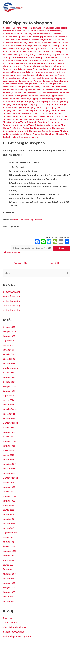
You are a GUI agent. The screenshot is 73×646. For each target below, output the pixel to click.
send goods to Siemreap (35, 83)
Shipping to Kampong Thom (42, 104)
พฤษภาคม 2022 (9, 505)
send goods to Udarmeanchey (26, 92)
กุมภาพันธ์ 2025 (9, 354)
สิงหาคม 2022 (9, 491)
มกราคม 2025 (9, 358)
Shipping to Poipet (12, 113)
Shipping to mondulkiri (13, 110)
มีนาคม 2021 (8, 569)
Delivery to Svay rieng (46, 54)
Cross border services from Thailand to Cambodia (35, 29)
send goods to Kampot (50, 69)
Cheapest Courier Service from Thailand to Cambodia (28, 27)
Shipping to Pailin (33, 110)
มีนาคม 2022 (8, 514)
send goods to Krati (50, 72)
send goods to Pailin (32, 75)
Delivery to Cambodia (13, 33)
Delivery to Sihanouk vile (41, 51)
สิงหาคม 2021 (9, 546)
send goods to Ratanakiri (51, 80)
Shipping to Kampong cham (27, 101)
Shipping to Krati (56, 107)
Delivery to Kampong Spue (33, 36)
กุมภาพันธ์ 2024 (10, 409)
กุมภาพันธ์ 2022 (9, 519)
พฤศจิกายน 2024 (10, 368)
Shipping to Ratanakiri (34, 116)
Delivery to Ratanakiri (40, 48)
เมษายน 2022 (8, 509)
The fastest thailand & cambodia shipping (36, 135)
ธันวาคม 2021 (8, 528)
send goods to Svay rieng (15, 89)
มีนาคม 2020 (8, 596)
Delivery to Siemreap (18, 51)
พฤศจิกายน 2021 (10, 532)
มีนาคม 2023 (8, 459)
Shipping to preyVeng (13, 116)
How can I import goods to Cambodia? (32, 60)
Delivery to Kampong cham (37, 33)
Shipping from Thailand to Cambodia (31, 95)
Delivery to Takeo (25, 57)
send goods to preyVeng (26, 80)
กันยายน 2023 (9, 432)
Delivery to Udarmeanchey (47, 57)
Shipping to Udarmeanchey (47, 125)
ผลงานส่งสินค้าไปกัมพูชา (13, 631)
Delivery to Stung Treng (24, 54)
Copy (61, 248)
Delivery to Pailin (49, 42)
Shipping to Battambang (41, 98)
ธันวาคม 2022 (9, 473)
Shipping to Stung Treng (14, 122)
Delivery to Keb (36, 39)
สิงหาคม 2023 (9, 436)
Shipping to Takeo (25, 125)
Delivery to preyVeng (19, 48)
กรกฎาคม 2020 (9, 587)
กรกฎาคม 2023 (9, 441)
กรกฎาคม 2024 (9, 386)
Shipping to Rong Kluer (56, 116)
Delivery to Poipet (24, 45)
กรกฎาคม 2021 (9, 550)
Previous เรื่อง (19, 262)
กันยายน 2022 (9, 486)
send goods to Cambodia (28, 63)
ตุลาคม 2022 (8, 482)
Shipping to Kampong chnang (54, 101)
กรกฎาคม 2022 (9, 496)
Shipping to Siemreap (13, 119)
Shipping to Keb (19, 107)
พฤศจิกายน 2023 (10, 422)
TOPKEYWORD (10, 622)
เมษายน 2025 (8, 345)
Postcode (7, 618)
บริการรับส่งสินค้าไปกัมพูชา (14, 627)
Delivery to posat (42, 45)
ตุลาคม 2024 (8, 372)
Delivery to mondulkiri (29, 42)
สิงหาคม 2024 (9, 381)
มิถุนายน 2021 (8, 555)
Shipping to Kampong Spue (15, 104)
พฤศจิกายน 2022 (10, 477)
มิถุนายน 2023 (9, 445)
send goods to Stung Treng (53, 86)
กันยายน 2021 (8, 541)
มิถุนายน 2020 (9, 592)
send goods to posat (40, 77)
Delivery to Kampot (19, 39)
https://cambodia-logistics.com (27, 219)
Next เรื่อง (56, 262)
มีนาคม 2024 (8, 404)
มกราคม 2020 (9, 601)
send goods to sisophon (27, 86)
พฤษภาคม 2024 (10, 395)
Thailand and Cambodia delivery (44, 130)
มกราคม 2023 (9, 468)
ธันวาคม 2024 (9, 363)
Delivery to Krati (11, 42)
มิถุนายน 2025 (9, 336)
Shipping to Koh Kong (37, 107)
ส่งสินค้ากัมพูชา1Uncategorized (17, 636)
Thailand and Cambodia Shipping (48, 133)
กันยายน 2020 (9, 583)
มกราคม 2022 (9, 523)
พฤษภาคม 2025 (9, 340)
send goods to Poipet (19, 77)
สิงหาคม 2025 (9, 327)
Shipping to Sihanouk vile (35, 119)
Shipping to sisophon (58, 119)
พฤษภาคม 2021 (9, 560)
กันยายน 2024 (9, 377)
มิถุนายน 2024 (9, 391)
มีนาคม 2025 (8, 349)
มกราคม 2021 (8, 578)
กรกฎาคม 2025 (9, 331)
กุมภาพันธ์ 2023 (9, 464)
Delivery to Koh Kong (54, 39)
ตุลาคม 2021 (8, 537)
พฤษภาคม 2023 (9, 450)
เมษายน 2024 (8, 400)
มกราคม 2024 (9, 413)
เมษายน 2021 (8, 564)
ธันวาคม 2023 (9, 418)
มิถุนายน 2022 (9, 500)
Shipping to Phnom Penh (53, 110)
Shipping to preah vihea (50, 113)
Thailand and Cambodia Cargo (36, 128)
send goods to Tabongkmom (41, 89)
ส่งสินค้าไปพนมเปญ (11, 291)
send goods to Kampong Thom (23, 69)
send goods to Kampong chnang (24, 66)
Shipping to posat (30, 113)
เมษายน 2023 (8, 455)
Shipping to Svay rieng (37, 122)
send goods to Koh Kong (28, 72)
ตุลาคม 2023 (8, 427)
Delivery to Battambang (50, 30)
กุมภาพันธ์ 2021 (9, 573)
